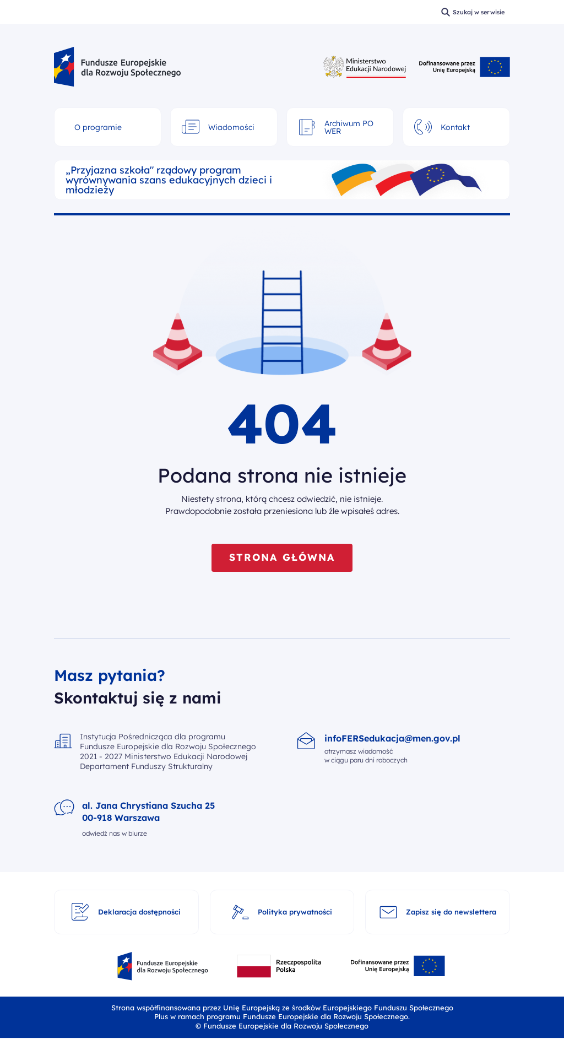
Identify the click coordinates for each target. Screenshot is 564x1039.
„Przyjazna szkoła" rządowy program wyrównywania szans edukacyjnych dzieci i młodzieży (169, 180)
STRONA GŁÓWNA (281, 557)
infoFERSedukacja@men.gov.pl (392, 738)
